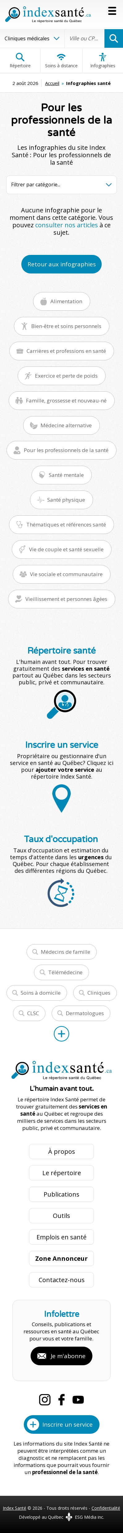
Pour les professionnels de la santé (66, 450)
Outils (61, 1215)
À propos (61, 1151)
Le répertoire (61, 1173)
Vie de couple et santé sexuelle (66, 549)
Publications (61, 1194)
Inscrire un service (67, 1424)
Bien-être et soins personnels (66, 326)
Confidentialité (105, 1508)
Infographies (102, 60)
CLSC (33, 1013)
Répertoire (20, 60)
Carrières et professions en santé (66, 350)
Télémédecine (65, 972)
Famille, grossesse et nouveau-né (66, 400)
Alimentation (66, 301)
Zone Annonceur (61, 1258)
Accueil (52, 83)
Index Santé (14, 1508)
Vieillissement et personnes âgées (66, 598)
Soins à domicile (41, 992)
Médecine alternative (66, 425)
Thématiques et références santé (66, 524)
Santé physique (66, 499)
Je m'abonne (68, 1356)
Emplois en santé (61, 1237)
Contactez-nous (62, 1280)
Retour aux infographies (62, 264)
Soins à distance (61, 60)
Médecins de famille (65, 951)
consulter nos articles (66, 225)
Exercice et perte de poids (66, 375)
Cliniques (98, 992)
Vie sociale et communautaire (66, 574)
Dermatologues (85, 1013)
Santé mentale (66, 474)
